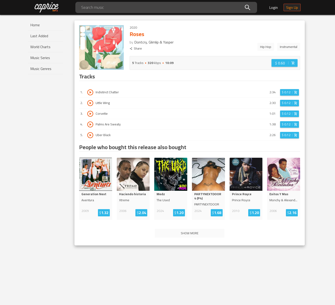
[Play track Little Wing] (90, 103)
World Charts (40, 46)
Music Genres (40, 68)
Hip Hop (265, 47)
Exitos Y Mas (278, 194)
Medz (161, 194)
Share (136, 48)
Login (273, 7)
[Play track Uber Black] (90, 135)
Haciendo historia (132, 194)
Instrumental (288, 47)
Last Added (39, 35)
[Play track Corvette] (90, 114)
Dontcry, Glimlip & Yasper (154, 42)
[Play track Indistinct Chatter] (90, 92)
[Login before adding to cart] (284, 63)
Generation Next (93, 194)
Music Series (40, 57)
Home (35, 24)
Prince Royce (241, 194)
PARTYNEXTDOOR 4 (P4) (207, 196)
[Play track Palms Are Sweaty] (90, 124)
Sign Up (292, 7)
